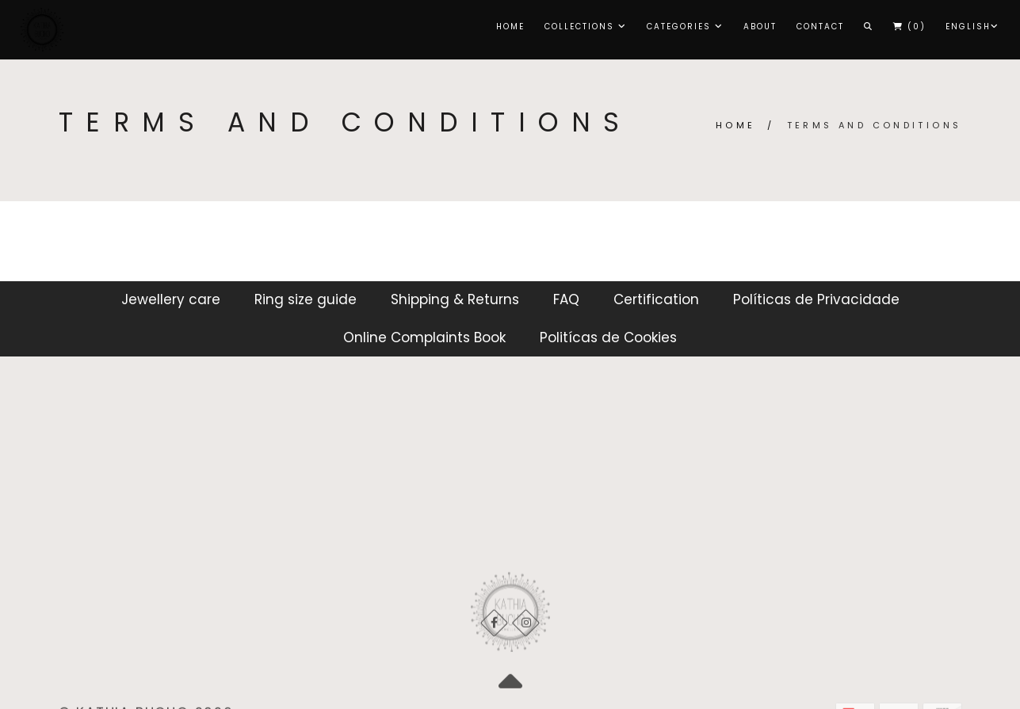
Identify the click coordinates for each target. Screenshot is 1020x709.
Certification (656, 299)
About (760, 26)
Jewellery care (170, 299)
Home (510, 26)
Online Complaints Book (424, 337)
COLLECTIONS (585, 26)
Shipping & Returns (455, 299)
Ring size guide (305, 299)
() (909, 26)
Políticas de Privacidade (816, 299)
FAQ (566, 299)
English (972, 26)
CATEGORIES (685, 26)
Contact (820, 26)
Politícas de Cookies (608, 337)
